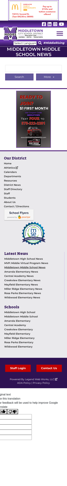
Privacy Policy (41, 382)
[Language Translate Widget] (25, 43)
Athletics (11, 167)
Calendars (10, 172)
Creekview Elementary (18, 329)
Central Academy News (19, 276)
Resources (10, 180)
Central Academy (15, 325)
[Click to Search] (40, 43)
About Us (9, 202)
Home (8, 163)
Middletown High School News (23, 258)
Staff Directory (13, 189)
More (48, 77)
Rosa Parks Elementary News (22, 293)
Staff (7, 193)
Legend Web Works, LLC (41, 379)
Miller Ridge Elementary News (23, 288)
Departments (12, 176)
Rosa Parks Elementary (18, 342)
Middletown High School (19, 312)
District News (12, 184)
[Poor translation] (12, 411)
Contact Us (49, 368)
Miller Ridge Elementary (19, 338)
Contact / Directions (16, 206)
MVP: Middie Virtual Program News (26, 263)
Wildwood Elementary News (22, 297)
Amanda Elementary (17, 320)
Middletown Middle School (21, 316)
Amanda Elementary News (21, 271)
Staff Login (18, 368)
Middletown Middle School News (24, 267)
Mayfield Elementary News (21, 284)
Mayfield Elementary (17, 333)
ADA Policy (24, 382)
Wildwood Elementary (18, 346)
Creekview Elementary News (22, 280)
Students (9, 197)
